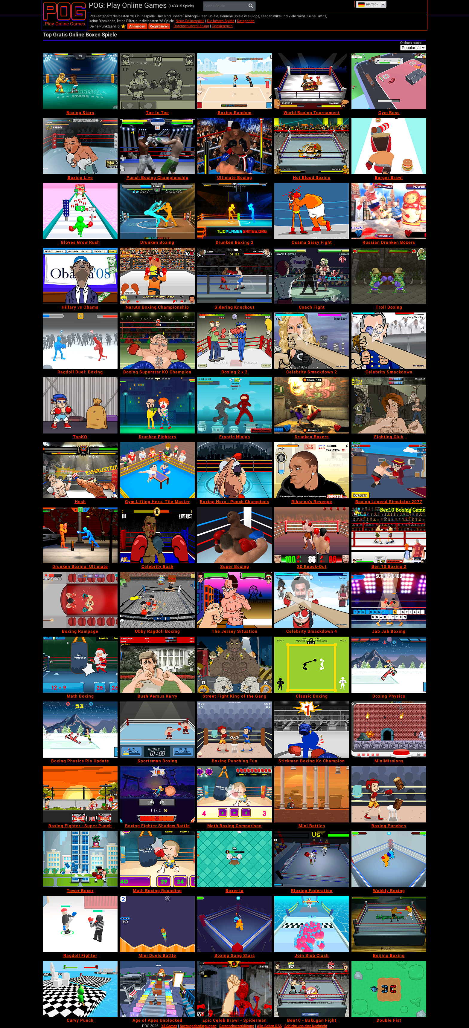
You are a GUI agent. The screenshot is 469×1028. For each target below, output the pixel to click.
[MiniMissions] (389, 729)
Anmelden (137, 26)
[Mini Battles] (311, 794)
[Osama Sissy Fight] (311, 211)
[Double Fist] (389, 988)
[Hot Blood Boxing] (311, 146)
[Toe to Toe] (157, 81)
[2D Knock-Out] (311, 535)
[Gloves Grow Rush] (80, 211)
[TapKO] (80, 405)
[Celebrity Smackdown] (389, 340)
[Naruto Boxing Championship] (157, 275)
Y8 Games (169, 1026)
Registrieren (159, 26)
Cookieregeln (222, 26)
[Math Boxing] (80, 664)
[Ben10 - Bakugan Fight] (311, 988)
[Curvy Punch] (80, 988)
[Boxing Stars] (80, 81)
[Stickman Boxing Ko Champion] (311, 729)
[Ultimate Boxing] (234, 146)
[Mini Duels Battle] (157, 924)
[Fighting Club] (389, 405)
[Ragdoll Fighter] (80, 924)
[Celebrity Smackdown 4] (311, 600)
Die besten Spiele (220, 21)
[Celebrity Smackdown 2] (311, 340)
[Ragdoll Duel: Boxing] (80, 340)
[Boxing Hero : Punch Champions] (234, 470)
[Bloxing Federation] (311, 859)
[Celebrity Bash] (157, 535)
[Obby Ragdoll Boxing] (157, 600)
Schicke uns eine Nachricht (305, 1026)
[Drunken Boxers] (311, 405)
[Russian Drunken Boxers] (389, 211)
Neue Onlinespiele (190, 21)
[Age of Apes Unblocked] (157, 988)
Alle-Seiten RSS (269, 1026)
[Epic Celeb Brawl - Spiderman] (234, 988)
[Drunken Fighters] (157, 405)
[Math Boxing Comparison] (234, 794)
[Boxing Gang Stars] (234, 924)
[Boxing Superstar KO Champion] (157, 340)
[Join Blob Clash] (311, 924)
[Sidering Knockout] (234, 275)
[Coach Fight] (311, 275)
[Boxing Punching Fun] (234, 729)
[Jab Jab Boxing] (389, 600)
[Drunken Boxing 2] (234, 211)
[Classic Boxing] (311, 664)
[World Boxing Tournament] (311, 81)
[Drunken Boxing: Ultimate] (80, 535)
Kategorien (246, 21)
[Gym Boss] (389, 81)
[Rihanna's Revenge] (311, 470)
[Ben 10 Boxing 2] (389, 535)
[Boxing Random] (234, 81)
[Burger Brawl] (389, 146)
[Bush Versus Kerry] (157, 664)
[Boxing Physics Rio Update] (80, 729)
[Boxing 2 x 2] (234, 340)
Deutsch (368, 4)
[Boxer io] (234, 859)
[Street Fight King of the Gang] (234, 664)
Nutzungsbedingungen (198, 1026)
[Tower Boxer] (80, 859)
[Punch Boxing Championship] (157, 146)
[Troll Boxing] (389, 275)
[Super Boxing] (234, 535)
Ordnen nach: (411, 43)
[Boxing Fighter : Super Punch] (80, 794)
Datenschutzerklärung (191, 26)
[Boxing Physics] (389, 664)
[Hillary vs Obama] (80, 275)
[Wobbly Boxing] (389, 859)
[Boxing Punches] (389, 794)
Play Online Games (65, 24)
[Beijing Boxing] (389, 924)
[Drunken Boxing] (157, 211)
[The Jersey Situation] (234, 600)
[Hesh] (80, 470)
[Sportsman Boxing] (157, 729)
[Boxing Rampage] (80, 600)
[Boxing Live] (80, 146)
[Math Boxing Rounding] (157, 859)
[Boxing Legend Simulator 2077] (389, 470)
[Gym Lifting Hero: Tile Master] (157, 470)
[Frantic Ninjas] (234, 405)
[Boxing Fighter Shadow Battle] (157, 794)
